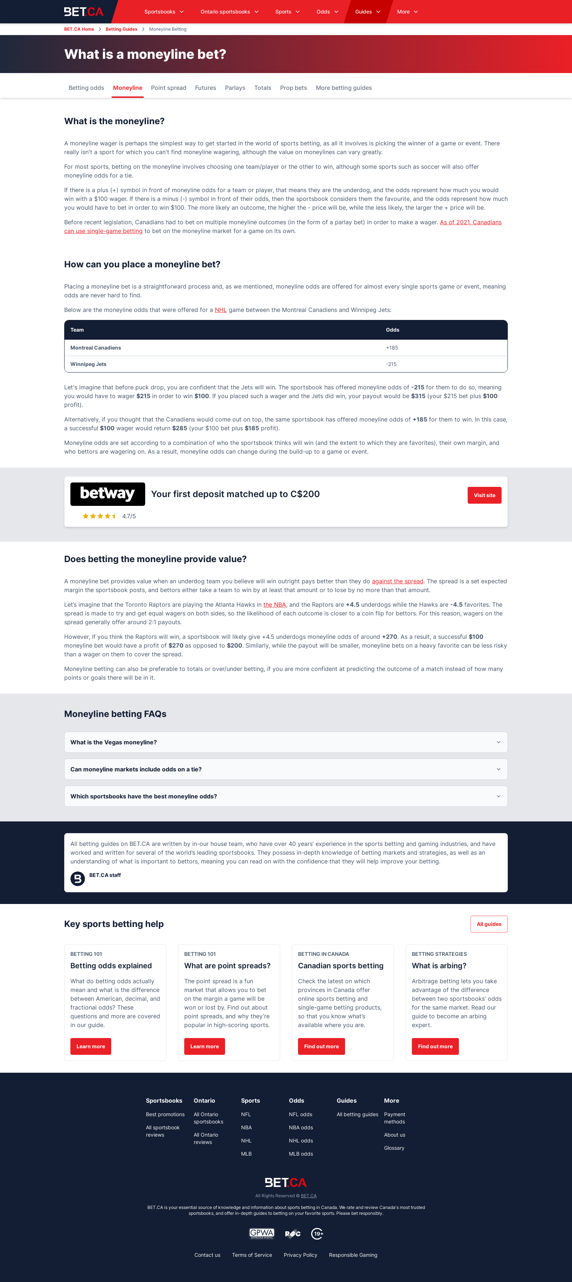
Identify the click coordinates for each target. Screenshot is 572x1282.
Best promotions (165, 1114)
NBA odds (301, 1127)
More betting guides (344, 87)
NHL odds (301, 1140)
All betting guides (357, 1114)
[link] (167, 1100)
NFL (246, 1114)
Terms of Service (252, 1255)
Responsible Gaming (353, 1255)
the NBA (274, 604)
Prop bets (293, 87)
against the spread (398, 581)
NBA (246, 1127)
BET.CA (309, 1195)
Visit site (484, 495)
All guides (489, 924)
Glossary (394, 1148)
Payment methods (394, 1118)
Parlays (235, 87)
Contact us (207, 1255)
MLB (246, 1154)
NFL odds (300, 1114)
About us (394, 1135)
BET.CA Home (79, 29)
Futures (205, 87)
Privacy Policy (300, 1255)
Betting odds (86, 87)
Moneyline (127, 87)
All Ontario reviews (206, 1138)
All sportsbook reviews (163, 1131)
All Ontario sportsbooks (208, 1118)
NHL (221, 309)
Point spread (168, 87)
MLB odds (301, 1154)
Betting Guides (122, 29)
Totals (262, 87)
